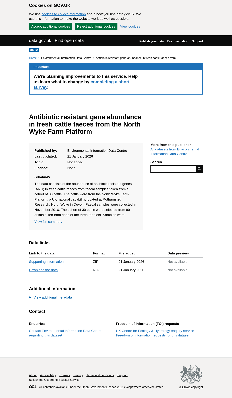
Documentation (177, 41)
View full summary (48, 222)
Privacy (78, 375)
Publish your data (151, 41)
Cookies (64, 375)
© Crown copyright (191, 387)
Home (33, 58)
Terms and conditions (100, 375)
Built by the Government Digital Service (54, 379)
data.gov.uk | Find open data (56, 40)
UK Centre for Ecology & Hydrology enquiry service (155, 331)
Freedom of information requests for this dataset (152, 335)
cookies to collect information (64, 14)
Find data (199, 168)
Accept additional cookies (50, 26)
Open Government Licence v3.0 (102, 387)
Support (197, 41)
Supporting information (46, 262)
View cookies (130, 26)
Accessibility (48, 375)
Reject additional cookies (96, 26)
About (33, 375)
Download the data (43, 270)
